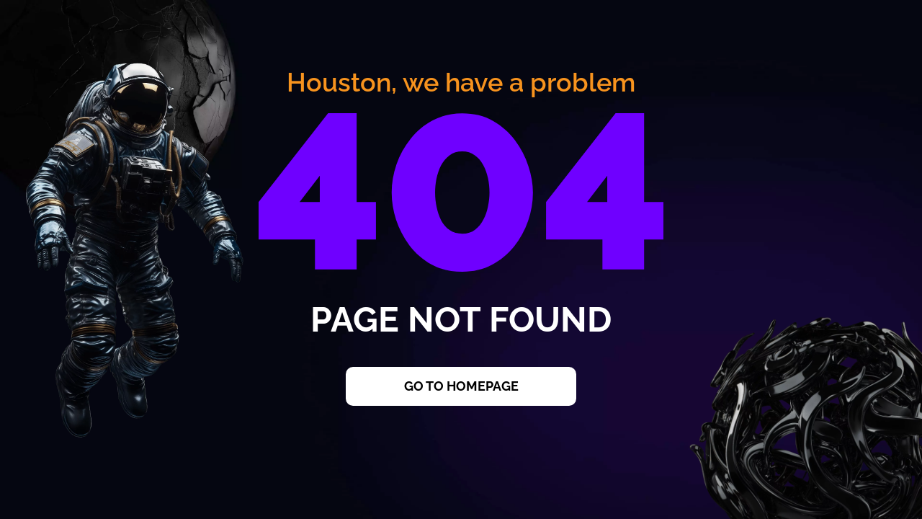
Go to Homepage (461, 386)
